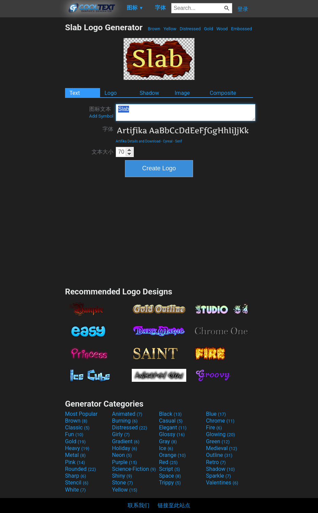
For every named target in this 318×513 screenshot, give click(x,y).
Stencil (76, 482)
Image (182, 93)
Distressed (190, 28)
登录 (242, 9)
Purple (124, 462)
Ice (166, 448)
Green (218, 441)
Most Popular (81, 414)
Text (74, 93)
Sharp (75, 476)
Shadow (149, 93)
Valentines (222, 482)
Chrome (220, 420)
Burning (125, 420)
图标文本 (101, 112)
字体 (107, 129)
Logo (111, 93)
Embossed (241, 28)
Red (168, 462)
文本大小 (102, 152)
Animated (127, 414)
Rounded (80, 469)
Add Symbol (101, 116)
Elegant (173, 427)
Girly (121, 434)
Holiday (124, 448)
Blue (216, 414)
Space (170, 476)
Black (170, 414)
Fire (214, 427)
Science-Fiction (134, 469)
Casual (170, 420)
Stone (122, 482)
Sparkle (218, 476)
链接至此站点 (174, 505)
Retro (216, 462)
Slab (185, 112)
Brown (154, 28)
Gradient (125, 441)
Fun (74, 434)
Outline (219, 455)
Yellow (169, 28)
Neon (122, 455)
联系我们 (138, 505)
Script (169, 469)
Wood (222, 28)
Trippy (170, 482)
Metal (75, 455)
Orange (172, 455)
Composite (223, 93)
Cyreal (168, 141)
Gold (208, 28)
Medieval (221, 448)
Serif (178, 141)
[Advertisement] (32, 124)
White (75, 489)
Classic (77, 427)
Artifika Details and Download (138, 141)
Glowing (220, 434)
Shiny (122, 476)
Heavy (77, 448)
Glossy (172, 434)
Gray (168, 441)
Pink (75, 462)
